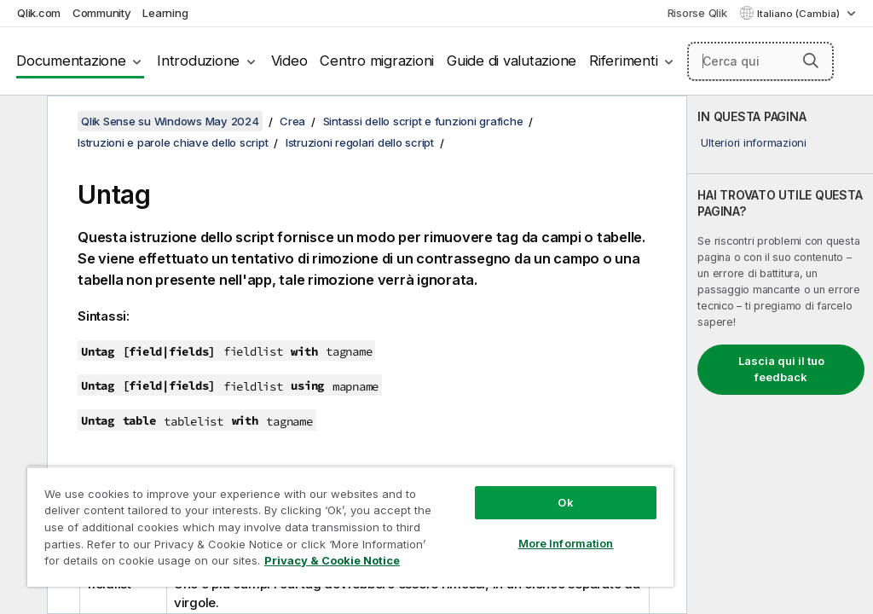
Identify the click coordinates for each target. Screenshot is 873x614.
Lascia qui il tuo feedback (781, 369)
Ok (565, 502)
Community (101, 13)
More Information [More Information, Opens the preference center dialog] (566, 543)
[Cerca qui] (760, 61)
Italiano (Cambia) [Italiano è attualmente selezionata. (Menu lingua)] (799, 14)
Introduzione (198, 60)
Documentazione (71, 60)
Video (289, 60)
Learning (165, 13)
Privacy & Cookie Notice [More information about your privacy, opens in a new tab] (332, 560)
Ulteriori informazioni (754, 142)
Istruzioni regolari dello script (360, 142)
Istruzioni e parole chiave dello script (173, 142)
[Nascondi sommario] (21, 122)
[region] (350, 526)
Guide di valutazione (511, 60)
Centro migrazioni (377, 60)
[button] (811, 60)
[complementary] (780, 355)
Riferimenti (623, 60)
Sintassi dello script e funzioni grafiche (423, 121)
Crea (292, 121)
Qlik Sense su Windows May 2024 (170, 121)
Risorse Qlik (697, 13)
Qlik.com (39, 13)
